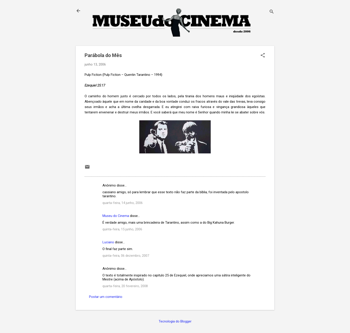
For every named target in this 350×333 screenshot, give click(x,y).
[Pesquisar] (271, 12)
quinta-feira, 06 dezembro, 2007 (125, 256)
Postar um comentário (105, 297)
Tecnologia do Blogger (175, 321)
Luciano (108, 242)
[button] (262, 56)
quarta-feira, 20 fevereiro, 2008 (125, 286)
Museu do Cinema (115, 216)
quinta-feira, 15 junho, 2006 (122, 229)
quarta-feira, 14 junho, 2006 (122, 203)
